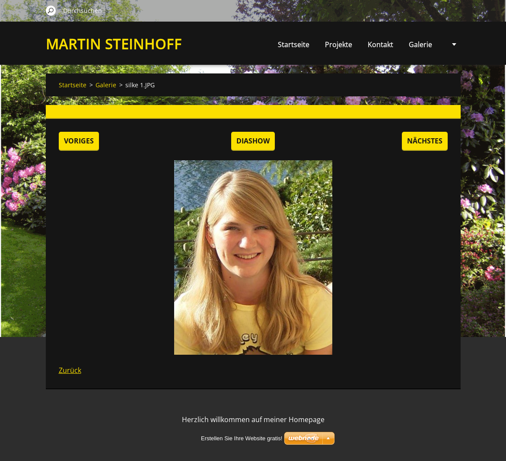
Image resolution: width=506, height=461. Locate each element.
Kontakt (380, 44)
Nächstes (424, 141)
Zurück (70, 370)
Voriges (79, 141)
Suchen (51, 10)
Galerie (420, 44)
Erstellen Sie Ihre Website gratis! (241, 438)
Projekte (338, 44)
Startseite (293, 44)
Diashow (253, 141)
